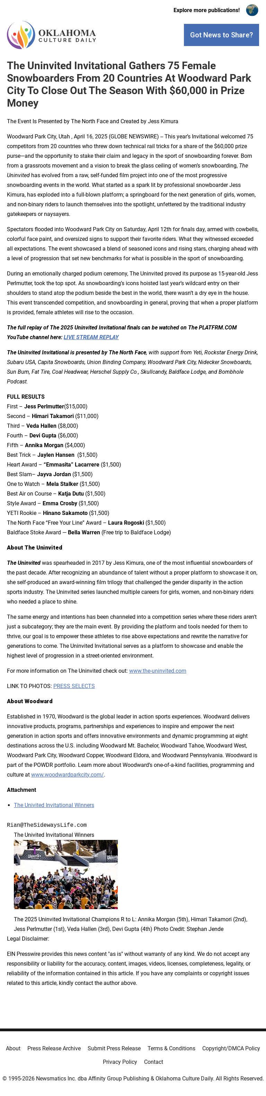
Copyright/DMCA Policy (231, 1048)
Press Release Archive (54, 1048)
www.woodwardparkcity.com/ (67, 774)
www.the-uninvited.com (157, 671)
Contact (153, 1062)
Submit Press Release (114, 1048)
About (13, 1048)
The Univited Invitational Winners (54, 805)
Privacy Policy (120, 1062)
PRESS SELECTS (74, 686)
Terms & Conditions (171, 1048)
